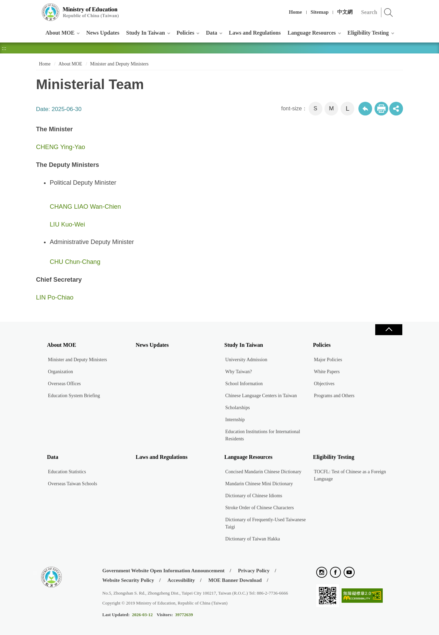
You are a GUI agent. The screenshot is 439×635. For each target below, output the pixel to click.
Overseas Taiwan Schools (72, 483)
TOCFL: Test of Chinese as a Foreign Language (350, 475)
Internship (235, 419)
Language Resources (311, 33)
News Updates (102, 33)
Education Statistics (67, 471)
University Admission (246, 359)
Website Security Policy (128, 580)
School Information (244, 383)
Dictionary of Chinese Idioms (253, 495)
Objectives (324, 383)
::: (35, 8)
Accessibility (181, 580)
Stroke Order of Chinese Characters (259, 507)
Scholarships (237, 407)
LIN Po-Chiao (54, 297)
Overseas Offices (64, 383)
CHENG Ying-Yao (60, 147)
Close (388, 329)
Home (295, 12)
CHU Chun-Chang (75, 261)
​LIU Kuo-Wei (67, 224)
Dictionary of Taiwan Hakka (252, 538)
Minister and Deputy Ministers (119, 63)
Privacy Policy (254, 570)
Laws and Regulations (255, 33)
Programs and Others (334, 395)
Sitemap (320, 12)
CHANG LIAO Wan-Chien (85, 206)
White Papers (327, 371)
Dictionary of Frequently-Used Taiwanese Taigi (265, 523)
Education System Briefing (74, 395)
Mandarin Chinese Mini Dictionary (259, 483)
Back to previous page (365, 108)
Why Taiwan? (238, 371)
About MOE (60, 33)
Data (211, 33)
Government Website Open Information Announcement (163, 570)
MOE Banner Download (235, 580)
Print (381, 108)
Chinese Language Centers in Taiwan (261, 395)
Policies (185, 33)
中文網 (345, 12)
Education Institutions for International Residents (262, 435)
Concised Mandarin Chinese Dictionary (263, 471)
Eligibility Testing (368, 33)
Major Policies (328, 359)
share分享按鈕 (396, 108)
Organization (60, 371)
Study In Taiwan (145, 33)
